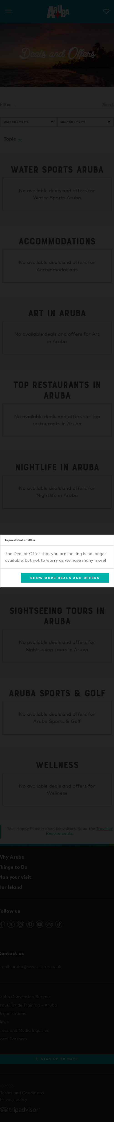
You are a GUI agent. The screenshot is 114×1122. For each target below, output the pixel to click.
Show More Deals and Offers (65, 577)
